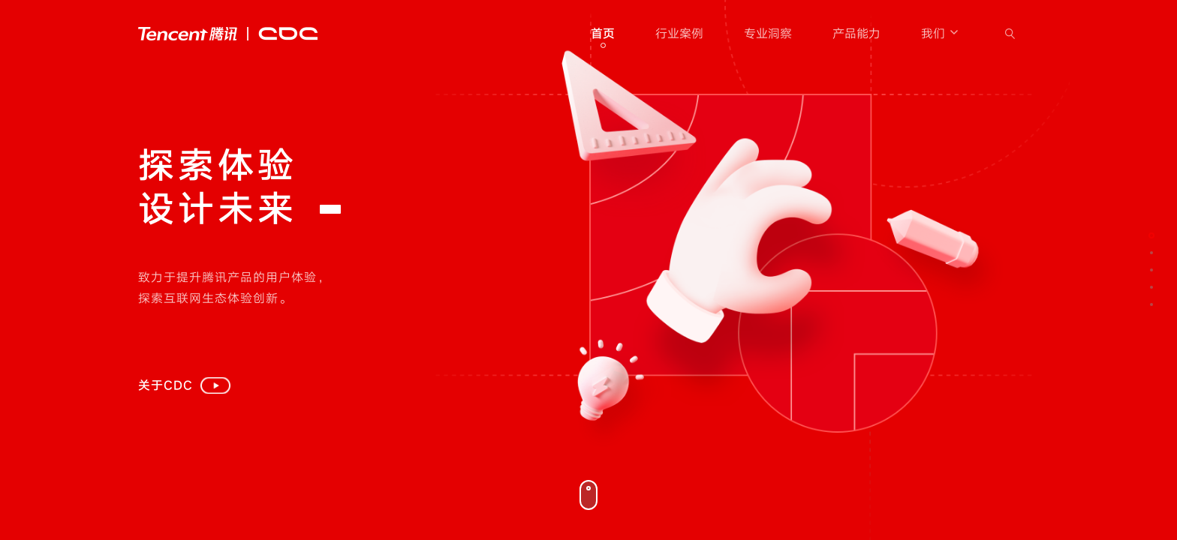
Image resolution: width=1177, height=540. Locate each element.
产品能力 (856, 33)
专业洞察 (768, 33)
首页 (603, 33)
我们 (940, 33)
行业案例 (679, 33)
